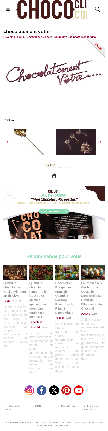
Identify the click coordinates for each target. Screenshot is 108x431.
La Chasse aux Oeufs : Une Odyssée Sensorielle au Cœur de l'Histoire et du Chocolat (91, 295)
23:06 (67, 318)
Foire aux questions (90, 408)
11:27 (17, 301)
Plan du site (66, 406)
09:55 (43, 327)
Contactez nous (13, 408)
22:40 (93, 314)
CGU (36, 406)
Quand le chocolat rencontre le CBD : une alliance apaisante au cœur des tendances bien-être (38, 300)
